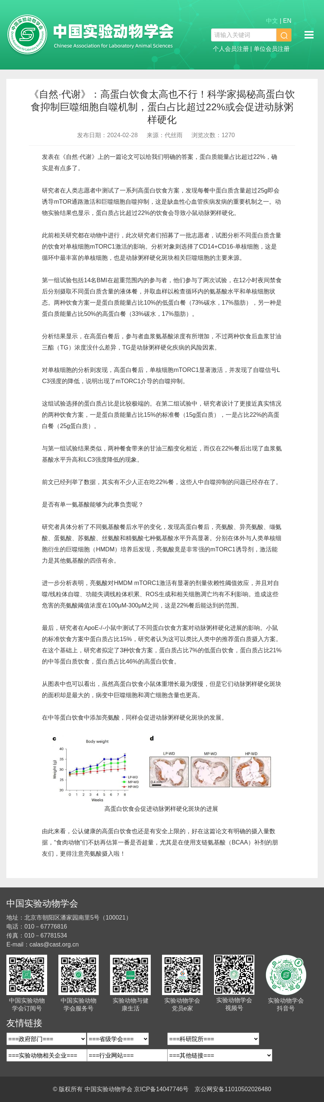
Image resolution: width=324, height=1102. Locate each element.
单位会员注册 (272, 49)
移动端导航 (309, 34)
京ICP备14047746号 (161, 1089)
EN (287, 21)
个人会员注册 (231, 49)
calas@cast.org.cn (54, 944)
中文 (272, 21)
